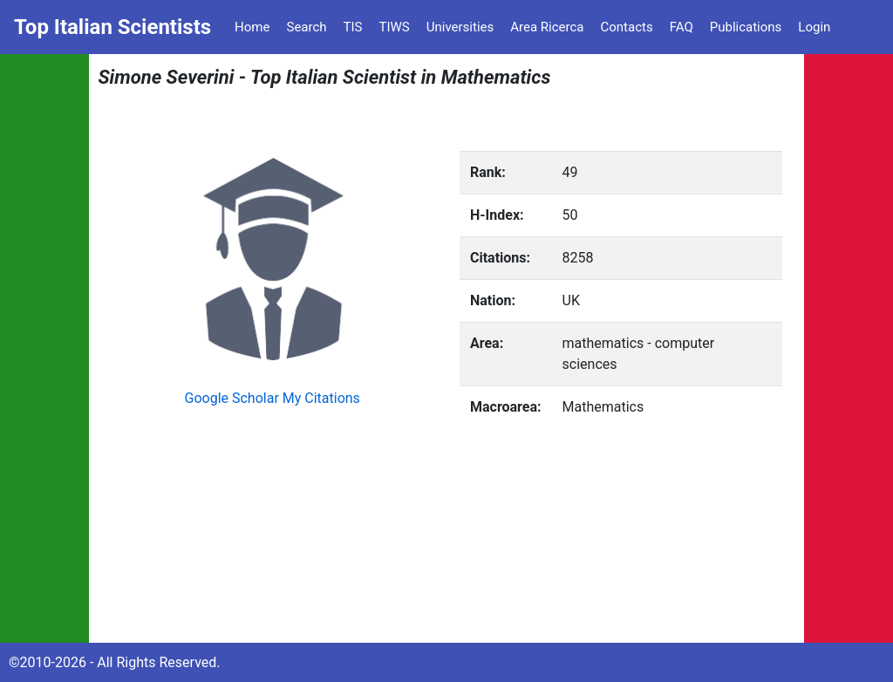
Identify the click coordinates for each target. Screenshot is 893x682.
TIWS (394, 27)
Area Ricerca (546, 27)
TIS (353, 27)
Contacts (626, 27)
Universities (460, 27)
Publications (746, 27)
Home (252, 27)
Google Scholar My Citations (272, 398)
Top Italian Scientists (112, 27)
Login (814, 27)
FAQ (681, 27)
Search (306, 27)
